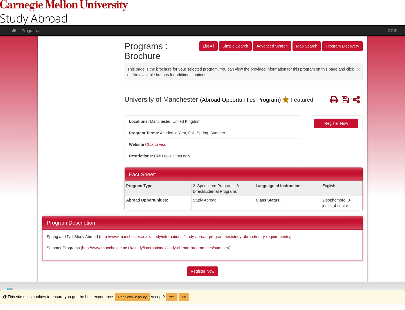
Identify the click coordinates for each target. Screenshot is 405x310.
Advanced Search (272, 46)
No (184, 297)
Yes (172, 297)
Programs (30, 30)
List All (208, 46)
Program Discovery (342, 46)
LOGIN (391, 30)
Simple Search (235, 46)
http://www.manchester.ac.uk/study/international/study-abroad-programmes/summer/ (155, 248)
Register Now (336, 123)
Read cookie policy (132, 297)
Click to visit (155, 144)
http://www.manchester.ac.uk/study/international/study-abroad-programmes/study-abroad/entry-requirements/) (196, 236)
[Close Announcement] (358, 69)
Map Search (306, 46)
